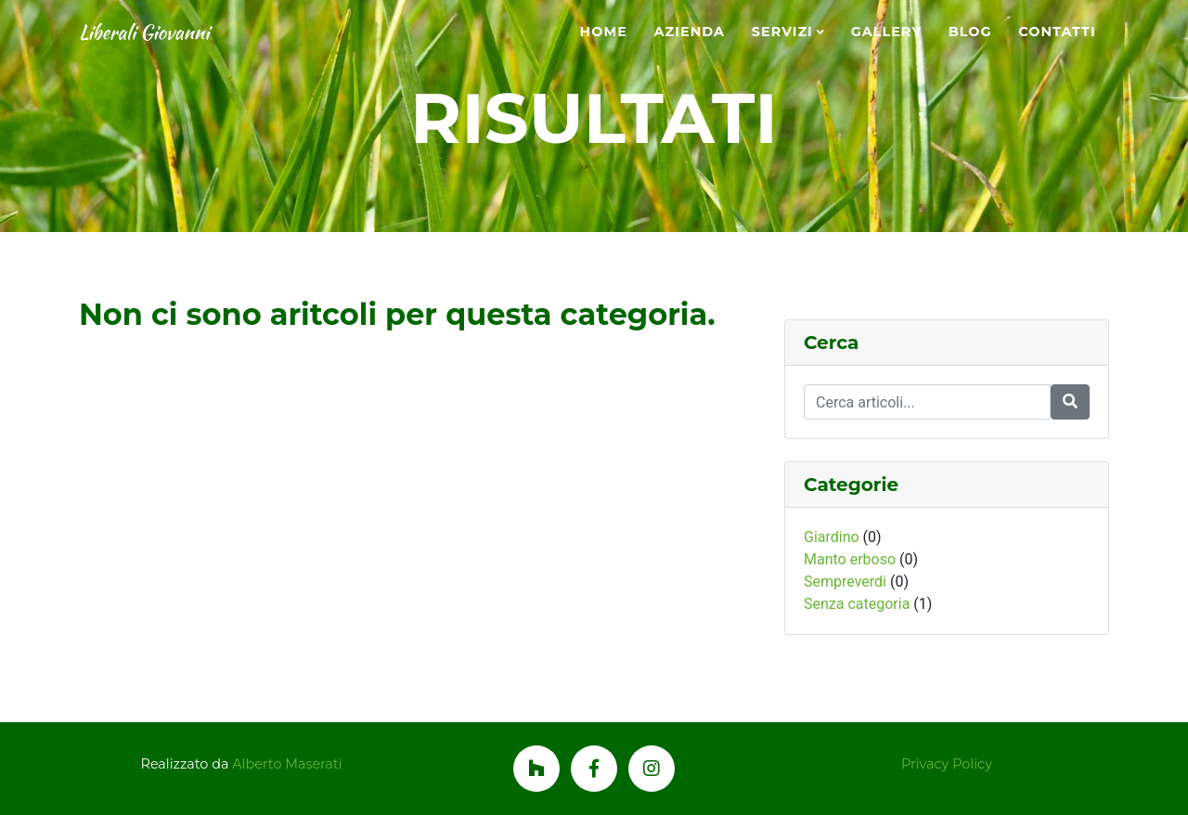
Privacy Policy (946, 764)
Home (603, 31)
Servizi (782, 31)
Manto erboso (850, 559)
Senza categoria (857, 604)
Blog (970, 31)
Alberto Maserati (287, 764)
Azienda (689, 31)
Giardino (831, 537)
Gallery (886, 31)
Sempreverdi (845, 581)
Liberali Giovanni (166, 32)
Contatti (1056, 31)
